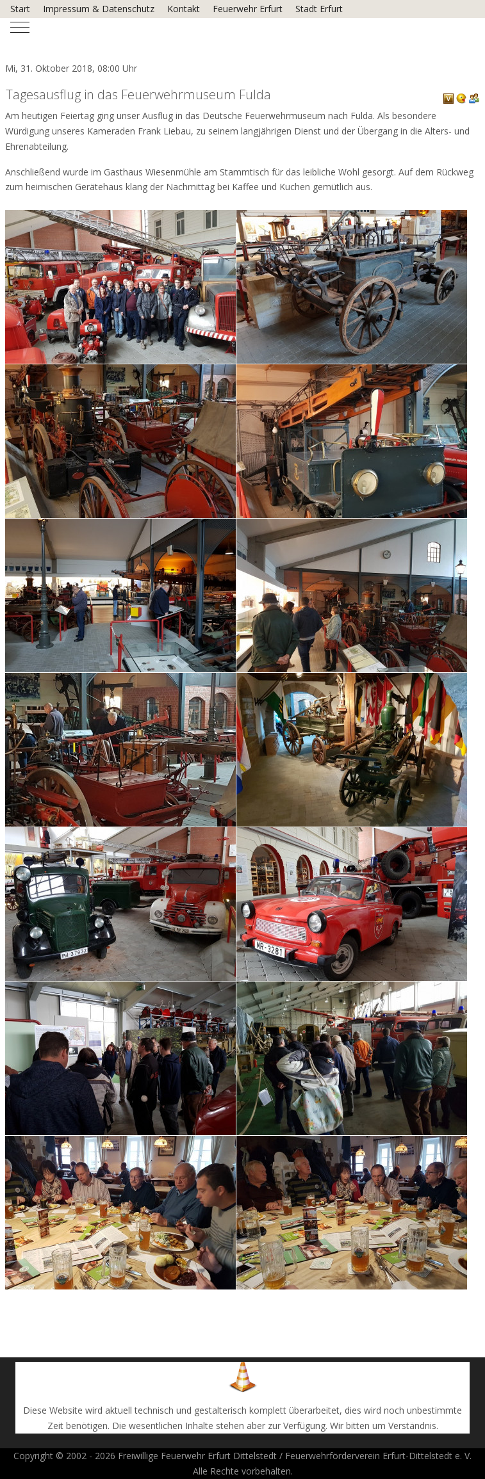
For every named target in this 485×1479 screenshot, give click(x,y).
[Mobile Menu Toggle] (19, 27)
